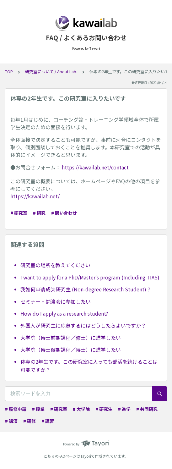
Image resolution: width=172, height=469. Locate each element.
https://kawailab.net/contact (95, 167)
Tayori (85, 456)
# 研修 (29, 421)
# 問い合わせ (64, 213)
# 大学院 (81, 409)
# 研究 (39, 213)
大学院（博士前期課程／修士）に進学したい (70, 337)
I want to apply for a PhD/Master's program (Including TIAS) (89, 277)
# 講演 (11, 421)
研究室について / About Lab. (51, 71)
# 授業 (38, 409)
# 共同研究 (147, 409)
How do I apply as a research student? (64, 313)
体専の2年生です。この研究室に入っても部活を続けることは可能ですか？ (89, 365)
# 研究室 (18, 213)
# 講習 (47, 421)
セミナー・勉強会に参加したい (55, 301)
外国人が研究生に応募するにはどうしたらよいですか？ (83, 325)
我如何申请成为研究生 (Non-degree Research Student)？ (85, 289)
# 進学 (124, 409)
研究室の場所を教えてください (55, 265)
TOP (9, 71)
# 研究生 (103, 409)
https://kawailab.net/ (35, 196)
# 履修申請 (15, 409)
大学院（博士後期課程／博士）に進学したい (70, 349)
